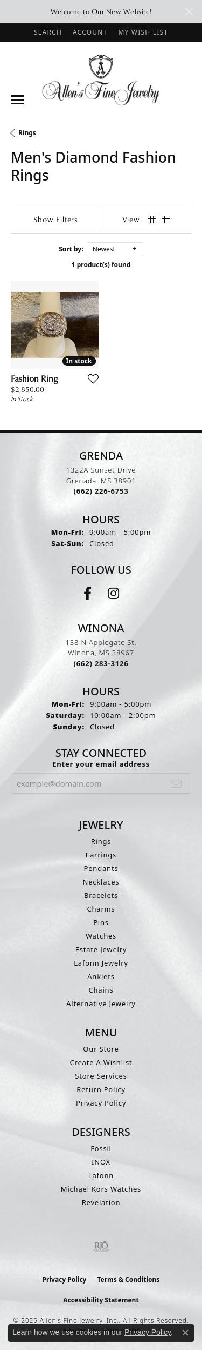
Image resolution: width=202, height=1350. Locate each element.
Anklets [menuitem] (101, 976)
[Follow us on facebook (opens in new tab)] (87, 593)
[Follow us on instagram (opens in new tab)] (113, 593)
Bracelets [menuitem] (101, 895)
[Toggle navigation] (17, 99)
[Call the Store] (101, 491)
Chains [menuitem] (101, 990)
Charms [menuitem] (101, 909)
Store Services (101, 1076)
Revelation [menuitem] (101, 1202)
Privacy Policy (101, 1103)
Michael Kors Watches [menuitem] (101, 1189)
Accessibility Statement (100, 1300)
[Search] (48, 32)
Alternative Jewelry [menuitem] (100, 1003)
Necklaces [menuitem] (100, 882)
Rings (27, 132)
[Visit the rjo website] (101, 1247)
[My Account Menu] (90, 32)
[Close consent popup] (185, 1332)
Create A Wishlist (101, 1062)
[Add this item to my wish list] (93, 378)
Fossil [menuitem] (101, 1148)
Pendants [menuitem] (101, 868)
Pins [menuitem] (101, 922)
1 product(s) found (101, 264)
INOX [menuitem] (101, 1162)
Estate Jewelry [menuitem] (101, 949)
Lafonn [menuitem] (101, 1175)
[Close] (189, 11)
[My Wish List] (143, 32)
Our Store (101, 1049)
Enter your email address (101, 764)
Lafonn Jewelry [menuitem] (101, 963)
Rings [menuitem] (101, 841)
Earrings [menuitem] (101, 855)
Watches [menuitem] (101, 936)
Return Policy (101, 1089)
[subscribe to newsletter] (176, 783)
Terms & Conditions (128, 1279)
